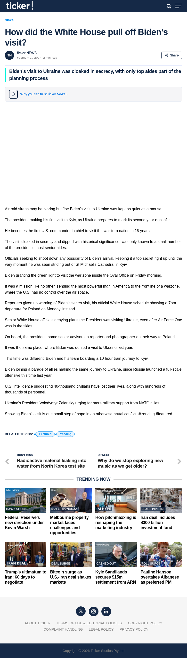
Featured (45, 434)
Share (172, 55)
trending (65, 434)
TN (10, 55)
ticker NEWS (26, 53)
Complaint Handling (63, 629)
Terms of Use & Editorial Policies (89, 623)
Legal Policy (101, 629)
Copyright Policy (145, 623)
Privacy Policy (134, 629)
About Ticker (37, 623)
